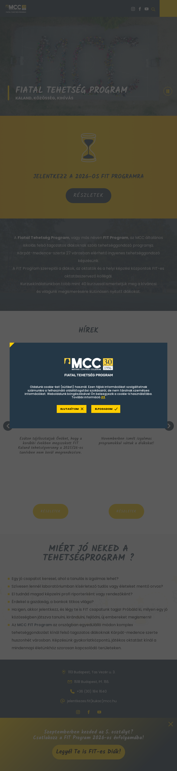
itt (103, 397)
